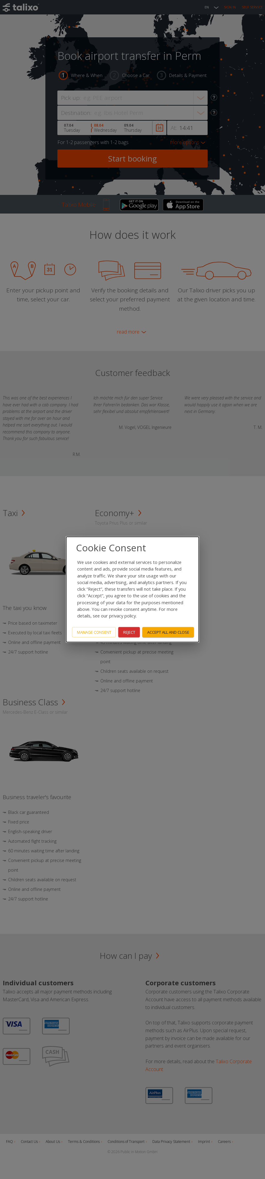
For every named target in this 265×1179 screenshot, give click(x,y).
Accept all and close (168, 632)
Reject (129, 632)
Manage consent (94, 632)
